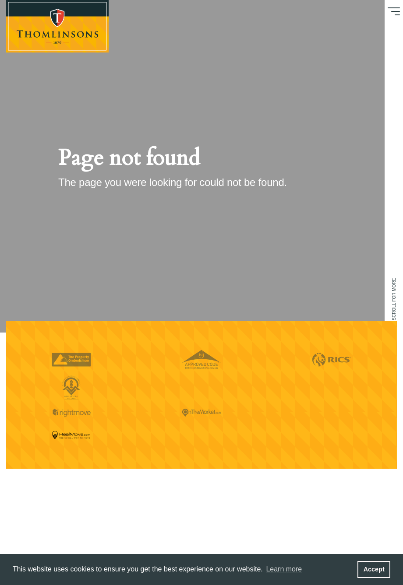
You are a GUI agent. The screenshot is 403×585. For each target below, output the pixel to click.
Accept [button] (374, 569)
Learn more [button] (284, 569)
